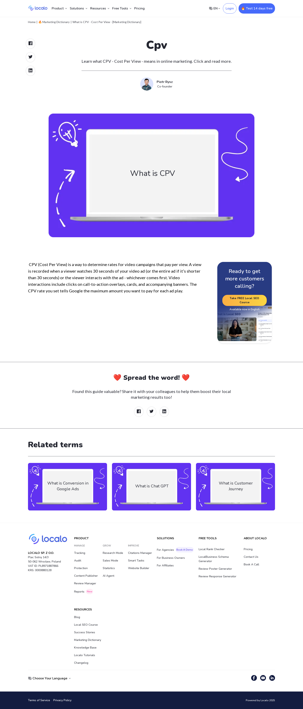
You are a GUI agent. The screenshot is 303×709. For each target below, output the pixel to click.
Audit (77, 561)
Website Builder (138, 568)
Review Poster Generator (215, 569)
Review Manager (85, 583)
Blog (77, 617)
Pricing (139, 8)
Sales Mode (110, 561)
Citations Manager (140, 553)
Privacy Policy (62, 700)
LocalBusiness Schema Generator (214, 559)
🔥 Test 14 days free (257, 8)
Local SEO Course (86, 625)
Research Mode (113, 553)
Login (230, 8)
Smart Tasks (136, 561)
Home (32, 22)
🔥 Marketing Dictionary (54, 22)
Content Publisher (86, 576)
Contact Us (251, 557)
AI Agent (108, 576)
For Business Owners (171, 558)
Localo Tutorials (84, 655)
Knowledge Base (85, 648)
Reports (83, 591)
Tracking (79, 553)
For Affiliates (165, 565)
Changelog (81, 663)
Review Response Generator (217, 576)
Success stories (84, 632)
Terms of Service (39, 700)
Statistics (109, 568)
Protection (81, 568)
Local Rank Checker (212, 549)
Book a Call (251, 564)
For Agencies (175, 549)
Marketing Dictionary (87, 640)
